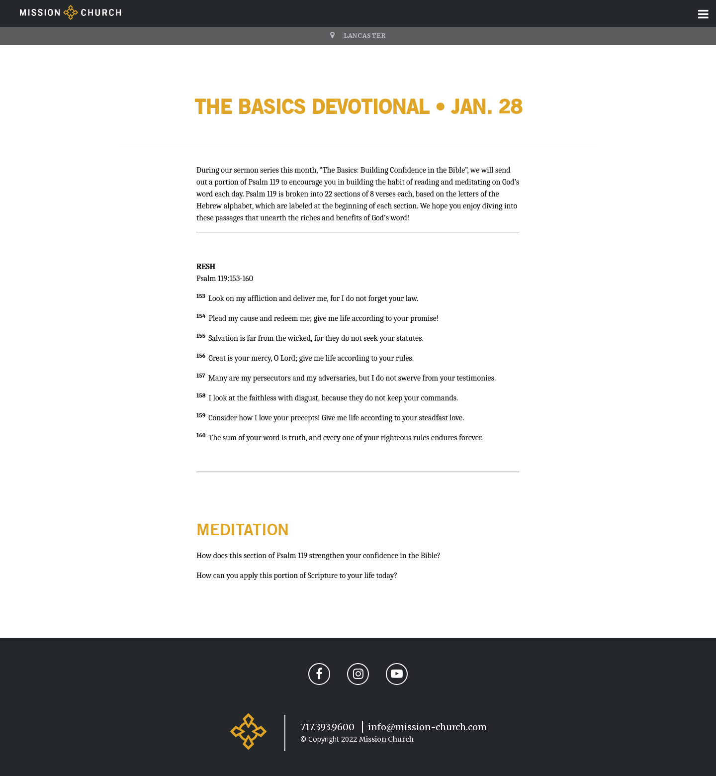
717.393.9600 (327, 727)
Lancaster (365, 35)
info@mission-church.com (427, 727)
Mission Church (386, 739)
